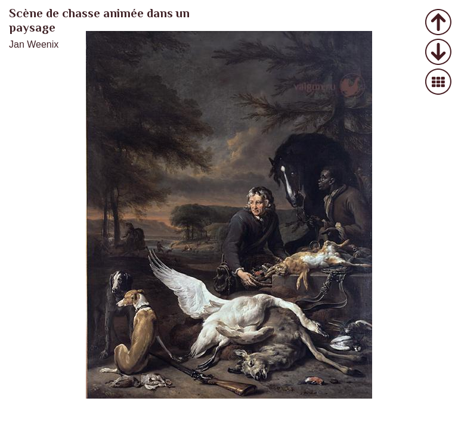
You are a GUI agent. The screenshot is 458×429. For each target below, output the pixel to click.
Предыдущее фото (438, 23)
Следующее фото (438, 53)
